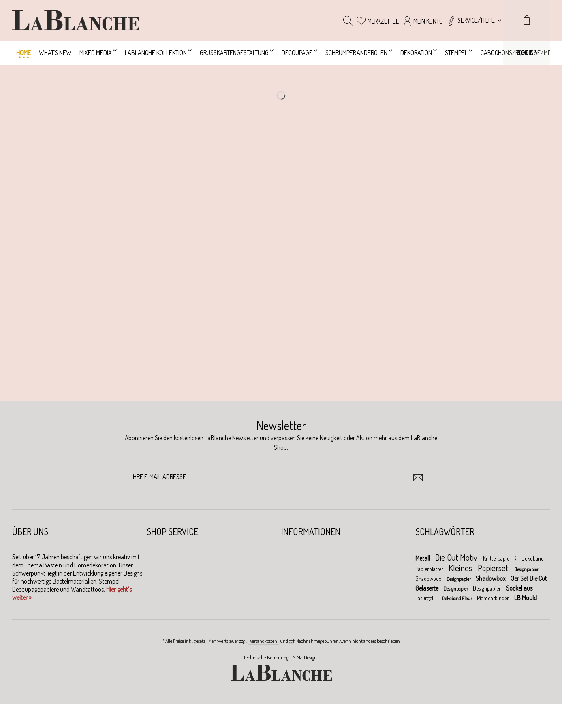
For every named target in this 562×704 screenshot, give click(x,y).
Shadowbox (428, 578)
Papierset (494, 567)
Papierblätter (429, 568)
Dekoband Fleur (457, 598)
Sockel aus (519, 588)
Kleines (461, 567)
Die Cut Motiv (457, 557)
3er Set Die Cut (529, 578)
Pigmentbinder (493, 598)
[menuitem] (473, 20)
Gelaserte (427, 588)
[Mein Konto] (422, 20)
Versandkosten (263, 641)
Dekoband (532, 558)
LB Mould (525, 598)
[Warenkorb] (526, 32)
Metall (423, 558)
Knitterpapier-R (500, 558)
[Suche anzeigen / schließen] (348, 20)
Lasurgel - (426, 598)
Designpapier (526, 569)
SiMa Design (305, 657)
